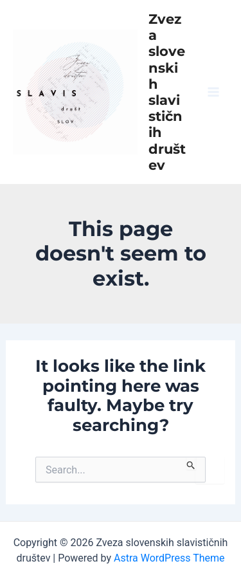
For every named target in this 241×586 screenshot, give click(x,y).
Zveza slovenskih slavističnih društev (167, 92)
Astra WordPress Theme (169, 558)
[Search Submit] (191, 463)
